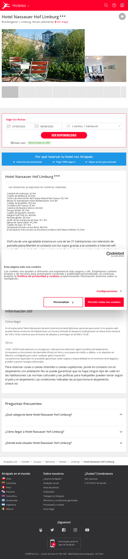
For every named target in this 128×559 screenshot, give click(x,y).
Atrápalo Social (51, 483)
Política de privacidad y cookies (38, 276)
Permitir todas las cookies (104, 302)
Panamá (10, 491)
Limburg (75, 461)
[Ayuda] (114, 5)
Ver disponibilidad (64, 135)
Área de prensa (51, 487)
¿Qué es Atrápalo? (52, 478)
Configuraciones (107, 291)
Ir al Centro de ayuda (95, 483)
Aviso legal (48, 509)
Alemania (50, 461)
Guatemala (11, 500)
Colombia (11, 483)
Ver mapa (61, 21)
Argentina (11, 504)
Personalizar (63, 302)
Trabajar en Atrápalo (53, 496)
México (10, 509)
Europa (37, 461)
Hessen (63, 461)
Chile (8, 478)
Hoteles (25, 461)
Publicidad (48, 491)
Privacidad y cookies (53, 504)
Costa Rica (11, 496)
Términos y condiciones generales (60, 500)
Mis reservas (91, 479)
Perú (8, 487)
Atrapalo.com (10, 461)
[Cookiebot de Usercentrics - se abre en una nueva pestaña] (109, 254)
